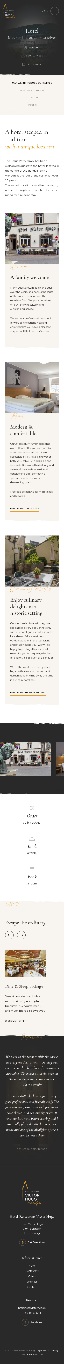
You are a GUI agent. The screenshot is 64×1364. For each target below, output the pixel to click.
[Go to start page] (9, 11)
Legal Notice (43, 1350)
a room (32, 879)
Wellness (32, 1281)
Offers (32, 1276)
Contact (32, 1287)
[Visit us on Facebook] (32, 1322)
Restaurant (32, 1271)
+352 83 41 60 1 (32, 1313)
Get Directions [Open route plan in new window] (36, 1242)
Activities (32, 97)
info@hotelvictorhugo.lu (32, 1307)
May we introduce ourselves (32, 83)
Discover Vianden (32, 90)
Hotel (32, 1265)
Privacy (54, 1350)
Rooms (32, 105)
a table (32, 848)
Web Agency (28, 1354)
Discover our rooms (24, 508)
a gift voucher (32, 818)
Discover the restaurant (28, 692)
